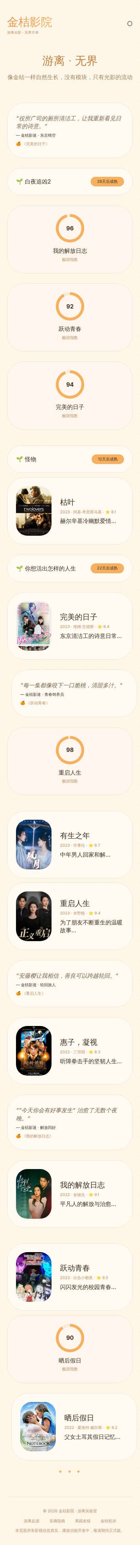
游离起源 (31, 1520)
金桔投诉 (108, 1520)
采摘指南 (57, 1520)
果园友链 (83, 1520)
